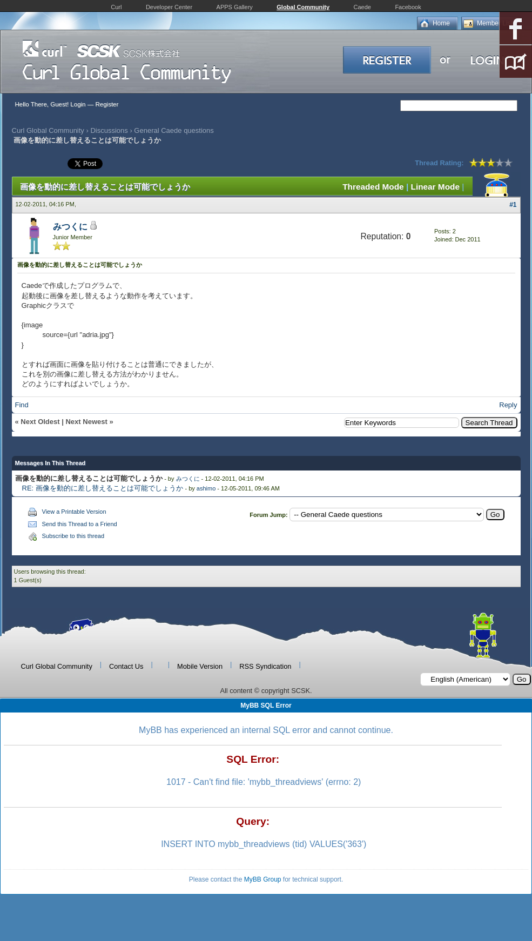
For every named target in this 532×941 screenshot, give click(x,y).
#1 (512, 205)
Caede (362, 7)
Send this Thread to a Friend (79, 524)
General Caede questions (173, 130)
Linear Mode (435, 186)
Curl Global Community (48, 130)
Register (106, 104)
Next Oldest (40, 422)
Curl (116, 7)
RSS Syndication (265, 666)
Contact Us (126, 666)
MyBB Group (262, 879)
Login (77, 104)
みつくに (70, 226)
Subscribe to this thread (73, 536)
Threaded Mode (373, 186)
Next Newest (86, 422)
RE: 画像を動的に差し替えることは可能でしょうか (102, 488)
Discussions (108, 130)
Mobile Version (200, 666)
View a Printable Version (74, 511)
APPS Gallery (235, 7)
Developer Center (169, 7)
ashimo (206, 488)
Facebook (408, 7)
